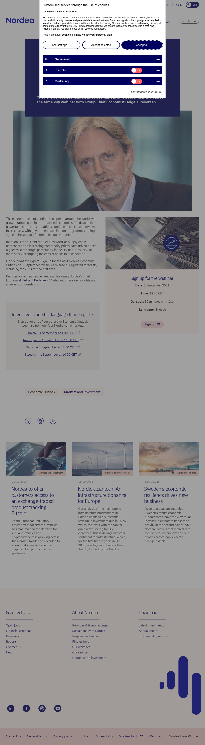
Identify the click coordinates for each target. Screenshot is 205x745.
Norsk (54, 11)
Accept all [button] (142, 45)
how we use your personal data (94, 34)
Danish (47, 11)
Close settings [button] (58, 45)
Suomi (73, 11)
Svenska (64, 11)
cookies (66, 34)
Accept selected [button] (101, 45)
